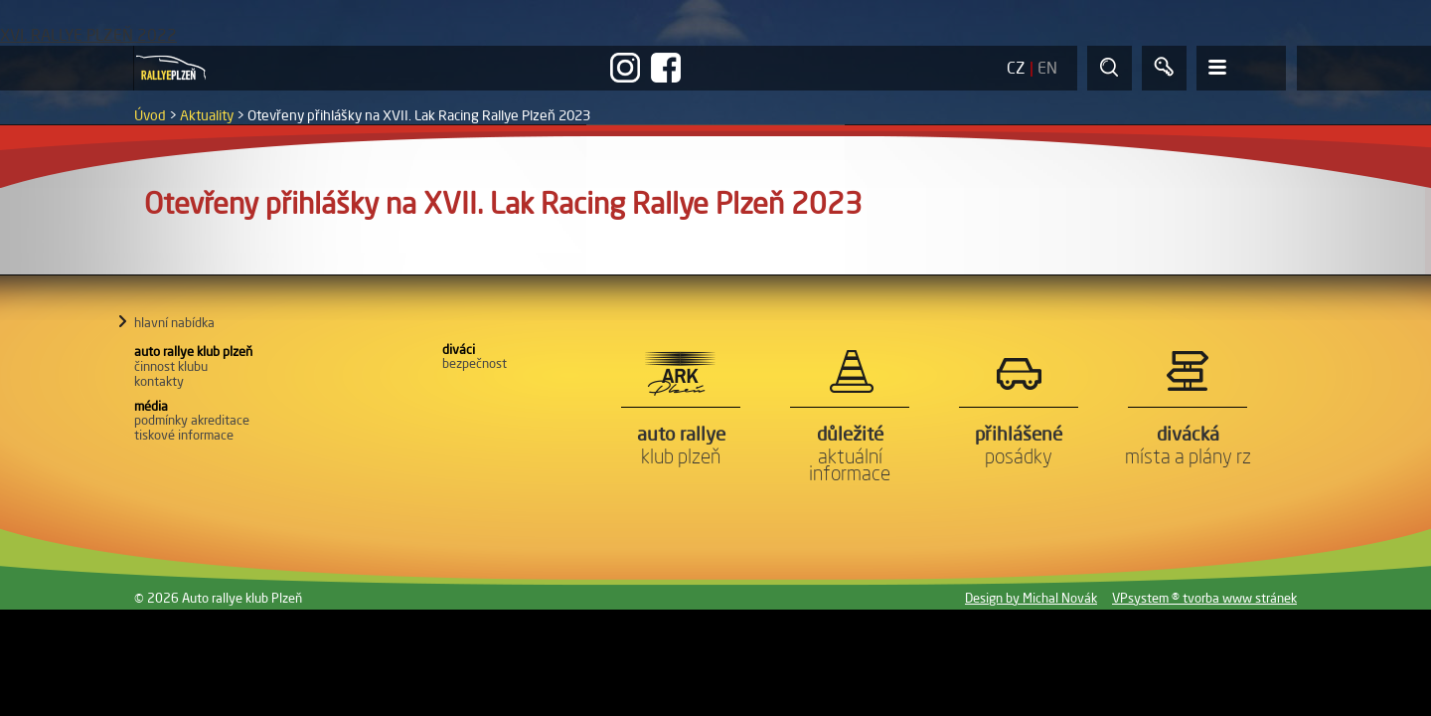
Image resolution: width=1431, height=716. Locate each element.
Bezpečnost (474, 363)
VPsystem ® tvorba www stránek (1204, 598)
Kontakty (159, 381)
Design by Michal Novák (1031, 598)
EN (1047, 68)
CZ (1016, 68)
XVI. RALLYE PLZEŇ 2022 (88, 35)
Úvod (150, 115)
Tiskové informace (184, 435)
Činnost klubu (171, 366)
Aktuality (207, 115)
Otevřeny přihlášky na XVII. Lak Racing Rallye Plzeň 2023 (418, 115)
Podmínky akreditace (191, 420)
